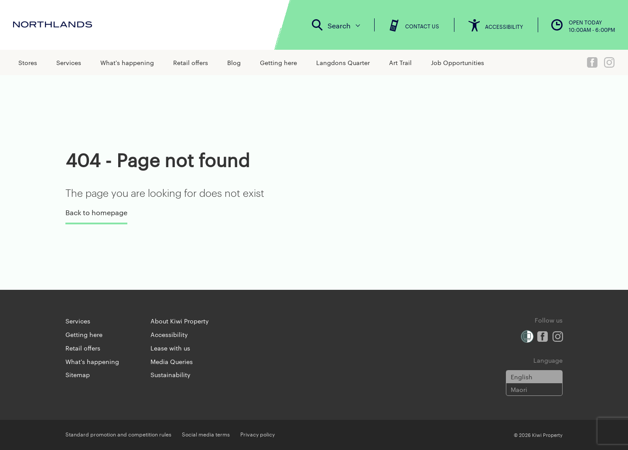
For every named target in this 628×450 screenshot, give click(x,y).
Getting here (278, 62)
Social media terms (206, 434)
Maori (519, 389)
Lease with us (170, 348)
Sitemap (77, 374)
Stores (27, 62)
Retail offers (190, 62)
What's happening (127, 62)
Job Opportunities (457, 62)
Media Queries (171, 361)
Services (68, 62)
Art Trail (400, 62)
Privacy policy (257, 434)
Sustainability (170, 374)
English (521, 376)
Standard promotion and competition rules (118, 434)
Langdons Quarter (343, 62)
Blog (234, 62)
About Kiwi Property (179, 320)
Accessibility (169, 334)
